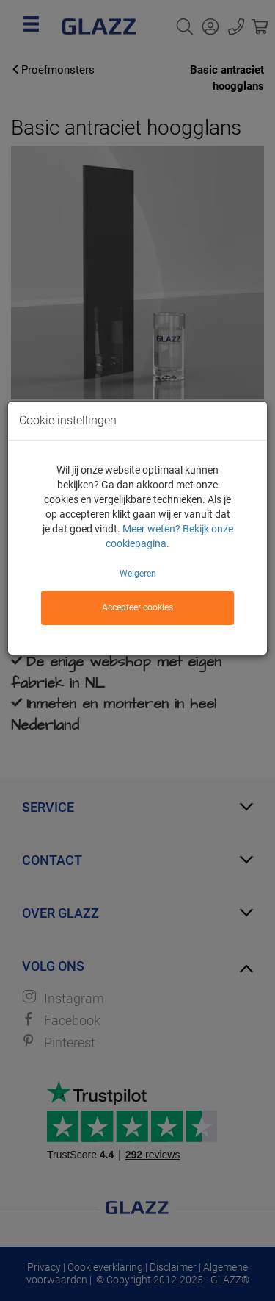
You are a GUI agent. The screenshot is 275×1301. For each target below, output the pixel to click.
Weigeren (138, 573)
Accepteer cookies (137, 607)
